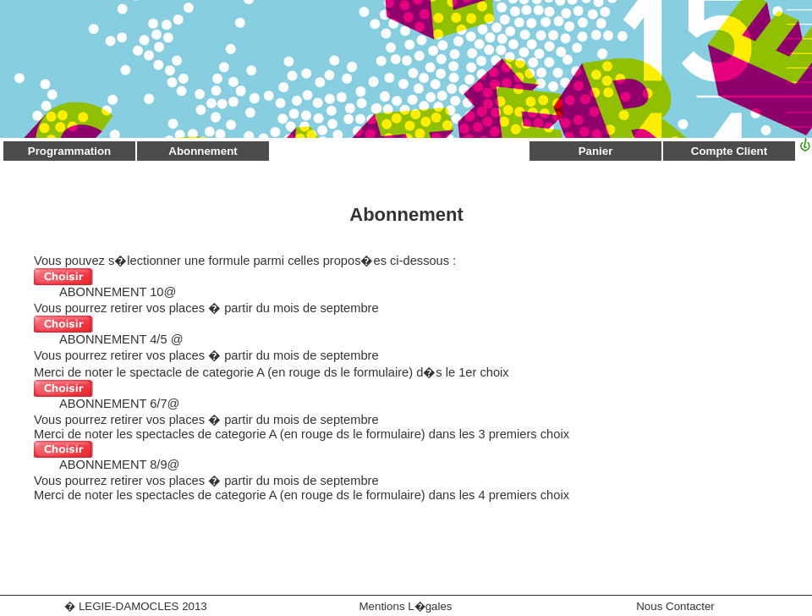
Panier (596, 151)
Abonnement (202, 151)
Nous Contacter (675, 606)
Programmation (70, 151)
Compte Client (729, 151)
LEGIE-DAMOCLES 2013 (143, 606)
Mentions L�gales (405, 606)
